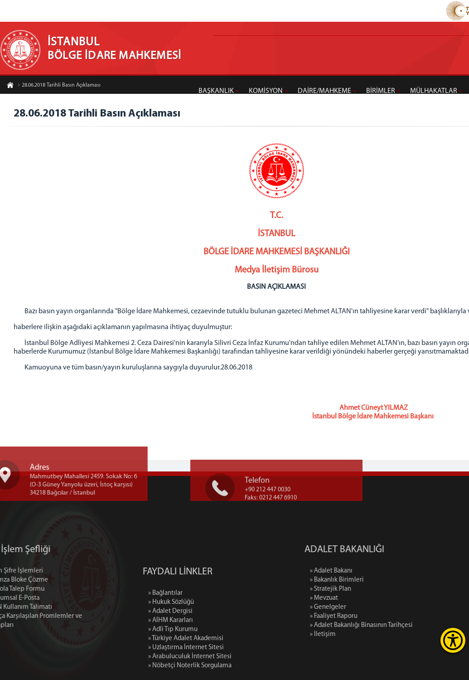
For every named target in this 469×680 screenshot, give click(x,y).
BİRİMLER (380, 91)
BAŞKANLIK (216, 91)
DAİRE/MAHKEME (324, 91)
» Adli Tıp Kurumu (173, 666)
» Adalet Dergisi (170, 648)
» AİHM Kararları (170, 657)
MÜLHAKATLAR (433, 91)
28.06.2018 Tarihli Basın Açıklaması (59, 86)
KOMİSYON (266, 91)
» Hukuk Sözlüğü (171, 639)
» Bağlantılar (165, 630)
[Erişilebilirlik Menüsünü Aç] (452, 640)
